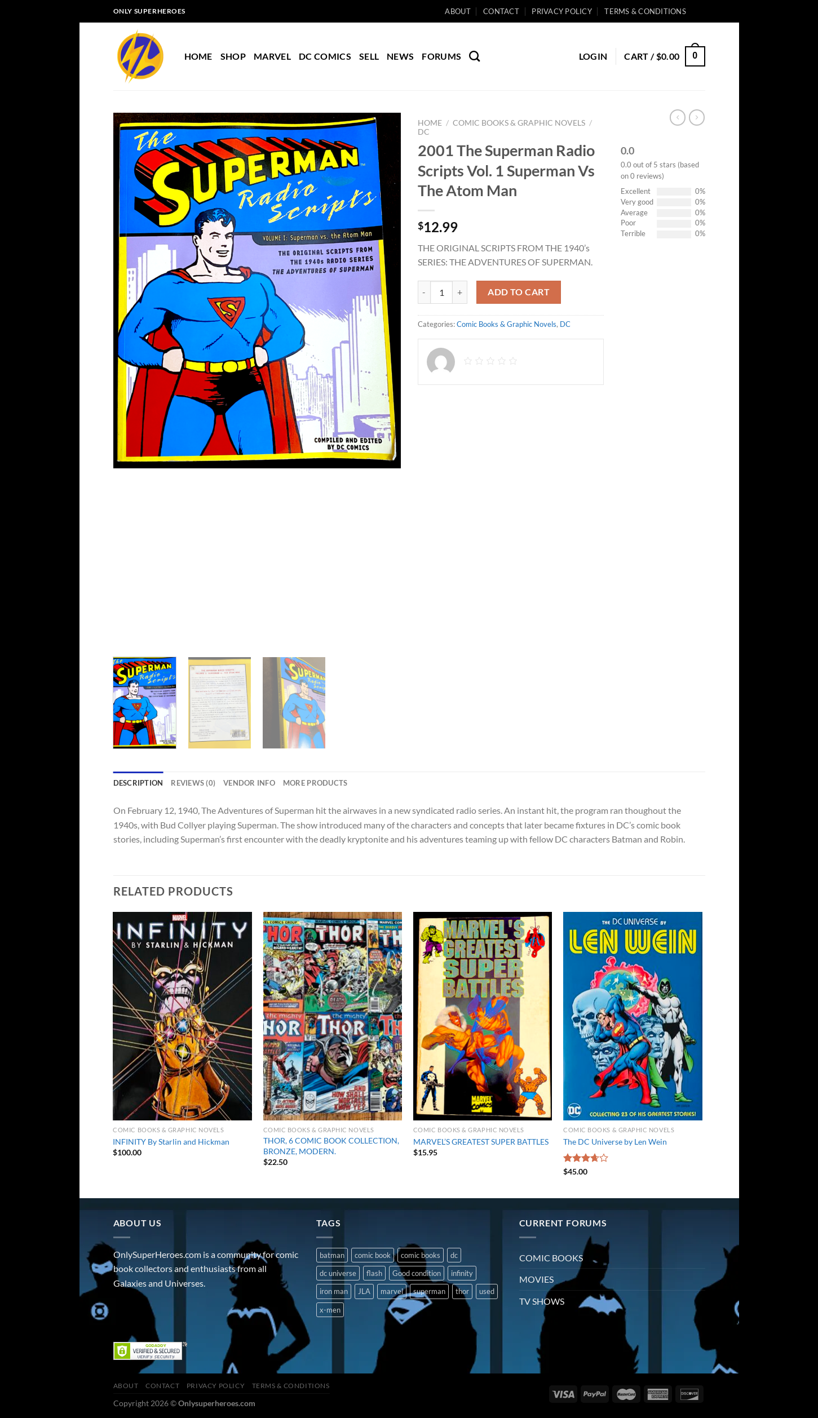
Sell (369, 56)
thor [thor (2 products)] (462, 1291)
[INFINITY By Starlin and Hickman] (182, 1016)
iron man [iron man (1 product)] (334, 1291)
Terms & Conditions (645, 11)
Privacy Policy (562, 11)
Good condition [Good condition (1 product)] (416, 1273)
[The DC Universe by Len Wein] (632, 1016)
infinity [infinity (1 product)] (462, 1273)
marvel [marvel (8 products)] (392, 1291)
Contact (501, 11)
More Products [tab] (315, 782)
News (400, 56)
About (457, 11)
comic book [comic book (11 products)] (373, 1255)
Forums (441, 56)
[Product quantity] (441, 292)
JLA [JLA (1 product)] (364, 1291)
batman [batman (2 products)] (332, 1255)
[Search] (474, 56)
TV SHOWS (541, 1301)
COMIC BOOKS (551, 1257)
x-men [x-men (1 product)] (330, 1309)
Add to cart (519, 292)
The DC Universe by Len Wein (615, 1141)
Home (198, 56)
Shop (233, 56)
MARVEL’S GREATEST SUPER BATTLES (481, 1141)
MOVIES (536, 1279)
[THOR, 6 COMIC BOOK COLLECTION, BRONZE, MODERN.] (333, 1016)
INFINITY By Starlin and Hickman (171, 1141)
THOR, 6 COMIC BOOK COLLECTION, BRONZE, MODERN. (331, 1146)
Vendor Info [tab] (249, 782)
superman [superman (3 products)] (429, 1291)
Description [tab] (138, 782)
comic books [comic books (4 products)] (420, 1255)
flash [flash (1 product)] (374, 1273)
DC (424, 131)
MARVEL (272, 56)
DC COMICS (325, 56)
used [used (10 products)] (486, 1291)
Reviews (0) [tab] (193, 782)
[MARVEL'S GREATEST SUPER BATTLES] (482, 1016)
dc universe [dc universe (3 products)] (338, 1273)
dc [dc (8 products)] (454, 1255)
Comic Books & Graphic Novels (519, 122)
